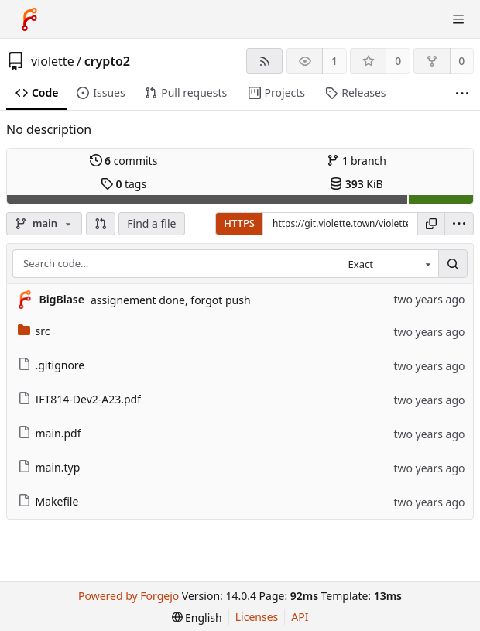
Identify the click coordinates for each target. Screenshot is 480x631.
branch (356, 160)
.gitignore (51, 365)
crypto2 (107, 61)
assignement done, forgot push (171, 300)
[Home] (29, 19)
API (299, 616)
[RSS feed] (264, 61)
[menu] (459, 223)
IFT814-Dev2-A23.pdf (80, 399)
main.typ (49, 467)
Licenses (257, 616)
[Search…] (453, 264)
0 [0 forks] (461, 60)
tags (123, 184)
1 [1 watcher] (334, 60)
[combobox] (388, 264)
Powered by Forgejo (128, 595)
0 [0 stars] (398, 60)
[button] (100, 223)
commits (124, 160)
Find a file (151, 223)
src (34, 331)
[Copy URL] (431, 223)
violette (52, 61)
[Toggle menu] (458, 19)
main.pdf (49, 433)
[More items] (462, 93)
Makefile (48, 501)
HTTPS (239, 223)
